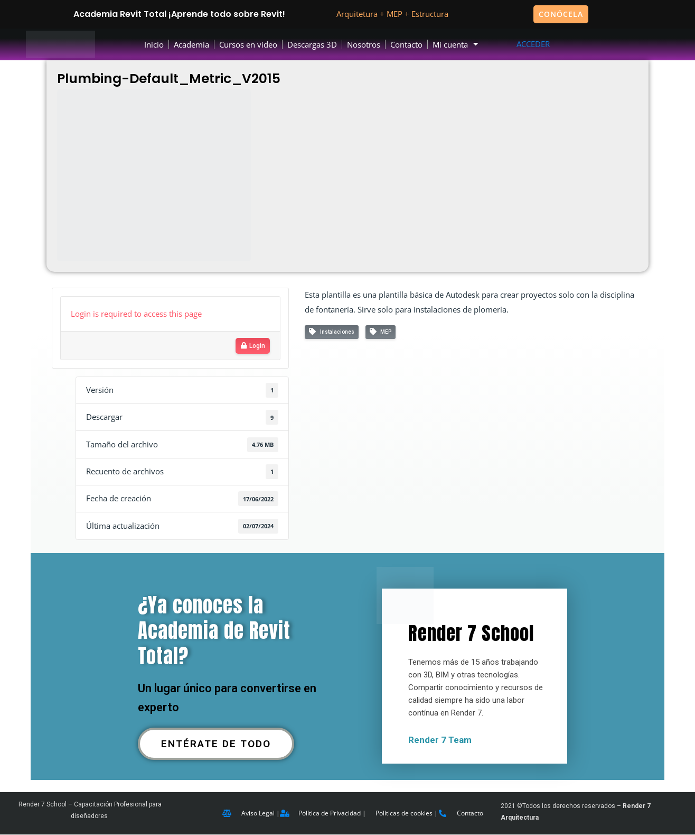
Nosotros (363, 44)
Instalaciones (331, 331)
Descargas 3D (312, 44)
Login (253, 346)
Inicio (154, 44)
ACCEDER (533, 44)
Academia (191, 44)
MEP (380, 331)
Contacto (406, 44)
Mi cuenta (455, 44)
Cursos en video (248, 44)
